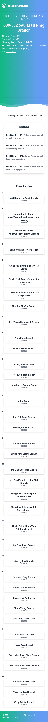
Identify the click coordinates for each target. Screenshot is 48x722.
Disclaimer (28, 715)
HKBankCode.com (18, 5)
